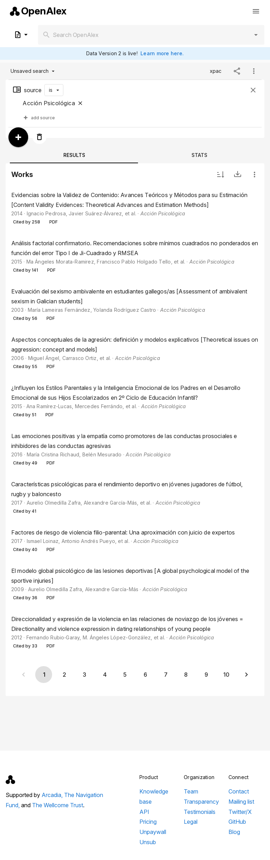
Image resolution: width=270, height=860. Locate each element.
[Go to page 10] (226, 674)
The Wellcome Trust (57, 805)
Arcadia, (53, 794)
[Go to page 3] (84, 674)
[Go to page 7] (165, 674)
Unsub (147, 842)
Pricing (148, 821)
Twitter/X (240, 811)
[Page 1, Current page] (43, 674)
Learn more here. (162, 53)
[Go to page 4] (104, 674)
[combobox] (151, 35)
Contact (238, 791)
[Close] (80, 103)
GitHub (237, 821)
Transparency (201, 801)
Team (191, 791)
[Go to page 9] (205, 674)
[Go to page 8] (185, 674)
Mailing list (241, 801)
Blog (234, 831)
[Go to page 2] (64, 674)
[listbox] (135, 421)
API (144, 811)
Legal (190, 821)
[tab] (74, 154)
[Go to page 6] (145, 674)
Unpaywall (152, 831)
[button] (256, 35)
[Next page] (246, 674)
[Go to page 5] (125, 674)
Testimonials (199, 811)
